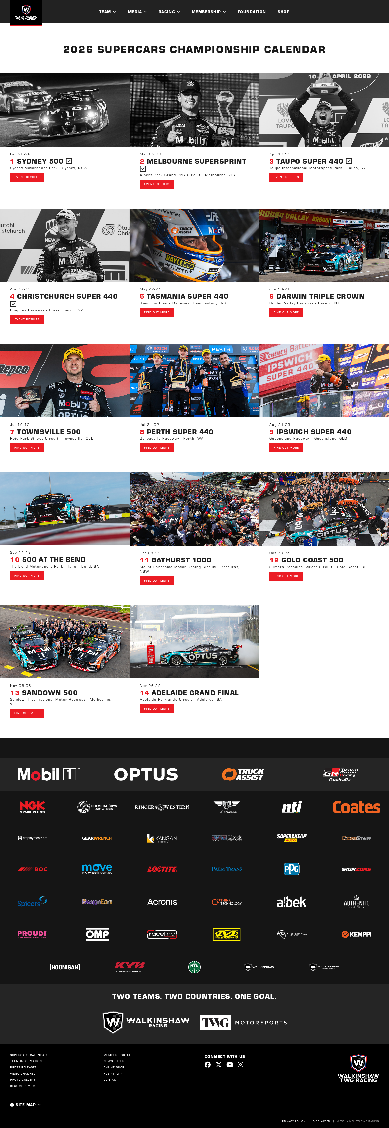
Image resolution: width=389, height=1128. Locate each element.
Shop (284, 11)
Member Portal (117, 1050)
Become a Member (26, 1081)
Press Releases (23, 1063)
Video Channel (22, 1069)
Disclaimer (321, 1116)
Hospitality (113, 1069)
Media (135, 11)
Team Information (26, 1056)
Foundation (252, 11)
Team (105, 11)
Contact (111, 1075)
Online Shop (114, 1063)
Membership (206, 11)
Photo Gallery (22, 1075)
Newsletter (114, 1056)
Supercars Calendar (28, 1050)
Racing (167, 11)
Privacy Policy (293, 1116)
